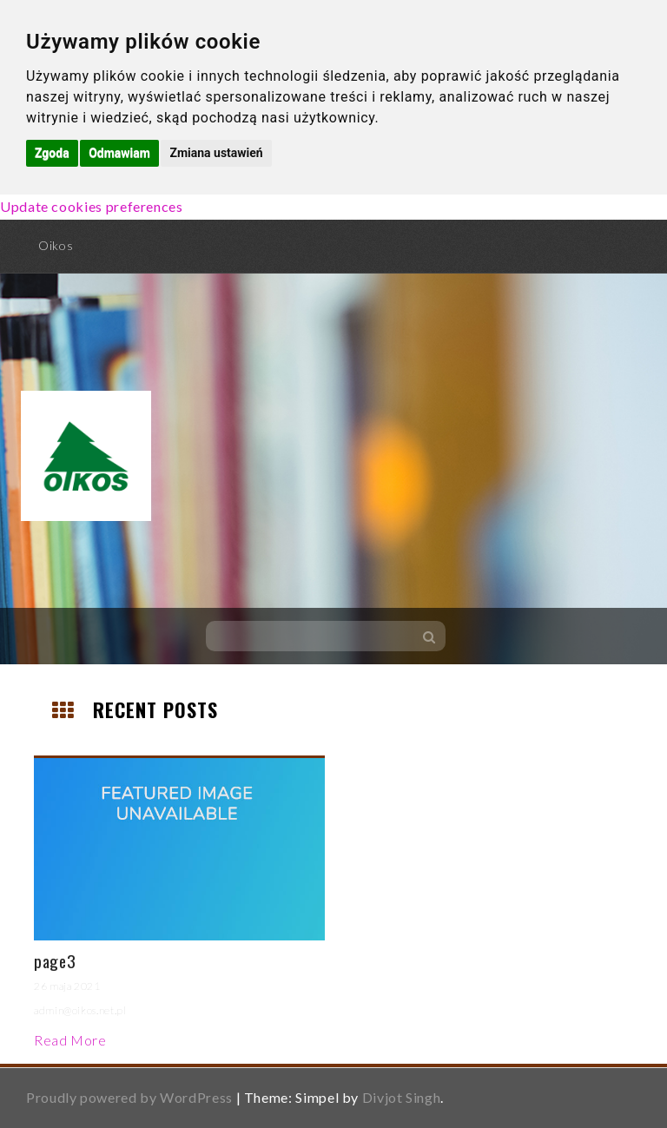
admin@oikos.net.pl (80, 1010)
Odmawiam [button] (119, 153)
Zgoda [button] (52, 153)
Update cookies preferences (91, 206)
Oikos (55, 245)
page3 (55, 960)
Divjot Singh (401, 1097)
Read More (70, 1040)
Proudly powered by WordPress (129, 1097)
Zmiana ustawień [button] (215, 153)
